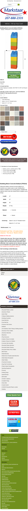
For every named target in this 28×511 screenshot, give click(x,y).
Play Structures (5, 337)
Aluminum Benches (6, 332)
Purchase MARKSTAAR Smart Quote (9, 489)
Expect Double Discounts (6, 474)
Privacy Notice (4, 506)
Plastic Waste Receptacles (8, 366)
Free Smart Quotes (5, 499)
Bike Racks (4, 351)
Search (3, 454)
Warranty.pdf (6, 173)
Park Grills (4, 383)
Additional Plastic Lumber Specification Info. (10, 464)
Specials (3, 448)
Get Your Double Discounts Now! (8, 438)
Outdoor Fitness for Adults (8, 339)
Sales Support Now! (5, 484)
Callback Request (5, 479)
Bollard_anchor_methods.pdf (9, 168)
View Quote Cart (18, 0)
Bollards (2, 29)
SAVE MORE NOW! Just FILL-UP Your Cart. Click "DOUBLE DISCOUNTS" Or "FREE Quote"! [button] (14, 160)
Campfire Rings (5, 380)
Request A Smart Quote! (6, 486)
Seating (3, 389)
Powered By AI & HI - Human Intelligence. (9, 442)
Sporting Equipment (6, 368)
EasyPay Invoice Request (6, 494)
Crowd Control (5, 385)
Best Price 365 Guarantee (6, 498)
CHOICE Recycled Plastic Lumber (10, 387)
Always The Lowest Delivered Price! (8, 501)
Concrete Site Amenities (7, 343)
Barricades (4, 376)
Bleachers (4, 334)
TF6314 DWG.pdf (7, 170)
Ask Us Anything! (5, 477)
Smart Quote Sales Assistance (7, 467)
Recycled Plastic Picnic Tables (9, 349)
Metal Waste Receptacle (7, 357)
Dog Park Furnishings (7, 364)
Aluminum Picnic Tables (7, 330)
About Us (3, 469)
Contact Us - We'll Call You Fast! (8, 496)
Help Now (3, 476)
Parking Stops (5, 372)
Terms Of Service (5, 508)
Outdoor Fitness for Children (8, 341)
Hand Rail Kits (5, 320)
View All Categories (5, 459)
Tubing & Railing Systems (8, 316)
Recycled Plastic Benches (8, 345)
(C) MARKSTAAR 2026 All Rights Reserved (10, 437)
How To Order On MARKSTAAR (8, 472)
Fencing (4, 370)
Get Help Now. (10, 0)
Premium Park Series (7, 324)
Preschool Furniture (6, 362)
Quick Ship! (4, 314)
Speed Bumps (5, 374)
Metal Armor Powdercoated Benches (10, 355)
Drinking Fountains (6, 318)
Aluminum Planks (6, 312)
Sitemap (3, 458)
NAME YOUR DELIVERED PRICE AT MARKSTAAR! (12, 491)
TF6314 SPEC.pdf (7, 172)
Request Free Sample (6, 481)
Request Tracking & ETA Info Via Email (9, 482)
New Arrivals (4, 446)
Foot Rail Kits (5, 322)
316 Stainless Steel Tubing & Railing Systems (12, 328)
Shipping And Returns (6, 504)
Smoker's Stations (6, 378)
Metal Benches (5, 353)
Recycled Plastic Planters (8, 347)
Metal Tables (5, 360)
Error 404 (3, 503)
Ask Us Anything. (5, 440)
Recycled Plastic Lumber (7, 309)
